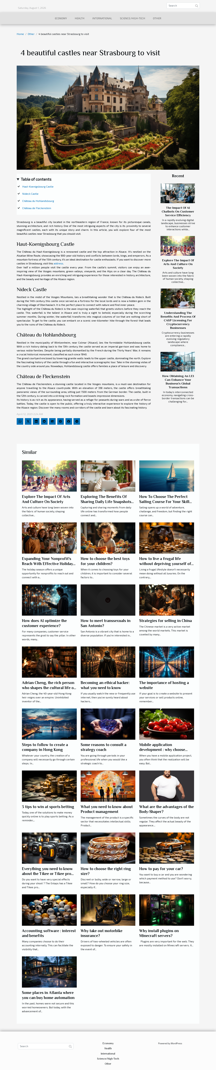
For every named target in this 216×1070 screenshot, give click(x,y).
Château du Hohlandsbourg (38, 200)
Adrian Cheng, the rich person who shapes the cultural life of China (48, 687)
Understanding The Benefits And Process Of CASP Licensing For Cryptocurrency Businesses (178, 320)
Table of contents (36, 179)
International (102, 18)
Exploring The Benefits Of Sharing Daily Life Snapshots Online (106, 501)
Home (20, 33)
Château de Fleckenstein (36, 208)
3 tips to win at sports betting (48, 806)
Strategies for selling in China (165, 620)
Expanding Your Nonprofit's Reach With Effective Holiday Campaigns (47, 563)
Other (157, 18)
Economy (61, 18)
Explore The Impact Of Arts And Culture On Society (178, 264)
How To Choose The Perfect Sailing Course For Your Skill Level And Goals (164, 501)
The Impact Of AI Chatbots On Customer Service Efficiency (178, 211)
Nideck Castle (30, 193)
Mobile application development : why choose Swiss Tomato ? (162, 749)
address (58, 263)
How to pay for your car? (161, 868)
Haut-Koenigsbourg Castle (38, 186)
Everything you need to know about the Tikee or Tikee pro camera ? (47, 873)
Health (79, 18)
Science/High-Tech (132, 18)
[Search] (183, 5)
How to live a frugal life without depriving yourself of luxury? (165, 563)
